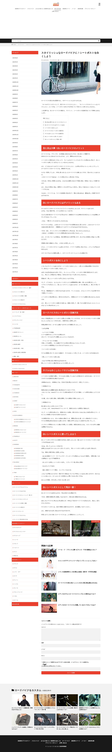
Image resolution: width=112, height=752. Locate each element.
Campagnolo (17, 384)
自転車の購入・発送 (18, 348)
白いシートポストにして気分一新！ (52, 139)
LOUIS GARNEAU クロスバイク (23, 419)
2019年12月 (15, 130)
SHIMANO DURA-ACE (20, 453)
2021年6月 (15, 58)
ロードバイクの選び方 (19, 507)
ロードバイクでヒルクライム (21, 487)
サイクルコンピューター (20, 531)
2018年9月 (15, 191)
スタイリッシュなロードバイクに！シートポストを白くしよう (39, 44)
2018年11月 (15, 183)
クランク (16, 563)
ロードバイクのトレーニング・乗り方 (23, 495)
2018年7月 (15, 199)
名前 (42, 642)
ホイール (16, 600)
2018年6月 (15, 203)
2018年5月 (15, 207)
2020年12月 (15, 82)
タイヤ (15, 575)
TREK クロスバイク (20, 476)
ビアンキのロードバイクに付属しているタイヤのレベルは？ (77, 605)
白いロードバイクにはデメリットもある (54, 125)
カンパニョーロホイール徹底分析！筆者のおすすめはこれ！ (22, 708)
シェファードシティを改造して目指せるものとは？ (22, 728)
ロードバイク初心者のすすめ (21, 519)
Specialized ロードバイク (21, 468)
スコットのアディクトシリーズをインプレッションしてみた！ (77, 561)
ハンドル (16, 584)
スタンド (16, 543)
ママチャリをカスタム (19, 368)
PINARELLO (17, 436)
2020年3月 (15, 118)
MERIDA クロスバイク (20, 429)
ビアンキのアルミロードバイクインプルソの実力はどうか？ (77, 594)
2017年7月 (15, 247)
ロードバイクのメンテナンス (21, 499)
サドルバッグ (17, 535)
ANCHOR (16, 376)
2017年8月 (15, 243)
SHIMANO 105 (19, 448)
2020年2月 (15, 122)
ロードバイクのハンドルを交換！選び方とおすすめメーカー (67, 708)
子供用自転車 (17, 328)
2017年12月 (15, 227)
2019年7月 (15, 150)
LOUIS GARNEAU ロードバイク (23, 421)
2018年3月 (15, 215)
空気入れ (16, 555)
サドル (15, 567)
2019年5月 (15, 158)
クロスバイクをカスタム (20, 304)
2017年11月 (15, 231)
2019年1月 (15, 175)
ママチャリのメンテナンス (20, 364)
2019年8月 (15, 146)
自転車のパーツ (66, 8)
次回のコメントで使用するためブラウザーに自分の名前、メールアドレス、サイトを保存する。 (66, 662)
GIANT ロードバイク (20, 407)
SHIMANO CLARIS (19, 450)
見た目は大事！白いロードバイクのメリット (55, 122)
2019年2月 (15, 171)
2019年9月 (15, 142)
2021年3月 (15, 70)
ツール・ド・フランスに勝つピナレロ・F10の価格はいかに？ (77, 549)
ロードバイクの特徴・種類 (20, 503)
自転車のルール (17, 336)
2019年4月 (15, 162)
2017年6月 (15, 251)
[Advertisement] (56, 24)
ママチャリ (16, 360)
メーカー (74, 8)
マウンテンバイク (18, 320)
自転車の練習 (17, 344)
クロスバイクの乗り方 (19, 291)
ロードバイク (57, 8)
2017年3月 (15, 263)
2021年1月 (15, 78)
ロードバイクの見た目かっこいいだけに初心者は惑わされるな (77, 583)
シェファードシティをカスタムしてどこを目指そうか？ (89, 728)
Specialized (16, 462)
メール (43, 649)
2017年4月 (15, 259)
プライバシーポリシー (90, 8)
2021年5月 (15, 62)
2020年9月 (15, 94)
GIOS (15, 411)
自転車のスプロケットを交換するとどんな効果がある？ (89, 708)
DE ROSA (16, 396)
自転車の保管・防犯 (18, 340)
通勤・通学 (16, 356)
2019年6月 (15, 154)
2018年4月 (15, 211)
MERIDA (16, 425)
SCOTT (16, 440)
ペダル (15, 596)
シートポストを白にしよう (50, 128)
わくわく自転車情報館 (60, 746)
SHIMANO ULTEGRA (20, 458)
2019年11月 (15, 134)
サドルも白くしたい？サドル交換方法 (53, 134)
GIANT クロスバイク (20, 404)
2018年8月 (15, 195)
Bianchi (15, 380)
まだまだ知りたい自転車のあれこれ (44, 8)
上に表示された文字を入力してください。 (51, 666)
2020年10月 (15, 90)
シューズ (16, 539)
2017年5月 (15, 255)
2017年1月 (15, 271)
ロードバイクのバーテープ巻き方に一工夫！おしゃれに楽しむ (67, 728)
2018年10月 (15, 187)
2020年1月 (15, 126)
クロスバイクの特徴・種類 (20, 296)
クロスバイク (30, 8)
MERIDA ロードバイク (20, 432)
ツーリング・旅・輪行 (19, 312)
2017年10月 (15, 235)
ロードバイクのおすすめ (20, 491)
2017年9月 (15, 239)
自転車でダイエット (18, 332)
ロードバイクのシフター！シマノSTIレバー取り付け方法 (44, 728)
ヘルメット (16, 547)
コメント (43, 627)
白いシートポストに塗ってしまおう (52, 136)
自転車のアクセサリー (20, 8)
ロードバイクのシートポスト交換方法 (53, 131)
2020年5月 (15, 110)
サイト (43, 655)
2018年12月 (15, 179)
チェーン (16, 580)
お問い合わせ (55, 11)
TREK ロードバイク (20, 479)
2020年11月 (15, 86)
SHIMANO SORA (19, 455)
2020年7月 (15, 102)
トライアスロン (17, 316)
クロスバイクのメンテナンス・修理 (22, 287)
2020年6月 (15, 106)
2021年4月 (15, 66)
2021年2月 (15, 74)
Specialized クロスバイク (21, 466)
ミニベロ (16, 324)
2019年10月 (15, 138)
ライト (15, 551)
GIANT (15, 400)
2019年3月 (15, 167)
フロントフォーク (18, 592)
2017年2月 (15, 267)
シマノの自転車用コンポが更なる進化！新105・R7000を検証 (77, 572)
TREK (15, 472)
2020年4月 (15, 114)
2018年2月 (15, 219)
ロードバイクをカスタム (70, 60)
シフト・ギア (17, 571)
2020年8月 (15, 98)
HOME (14, 44)
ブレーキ (16, 588)
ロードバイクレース (18, 511)
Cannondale (17, 388)
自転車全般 (80, 8)
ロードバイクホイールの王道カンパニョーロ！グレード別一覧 (44, 708)
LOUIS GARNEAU (18, 415)
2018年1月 (15, 223)
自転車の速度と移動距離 (20, 352)
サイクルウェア (17, 527)
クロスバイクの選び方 (19, 300)
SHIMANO (16, 444)
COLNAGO (16, 392)
